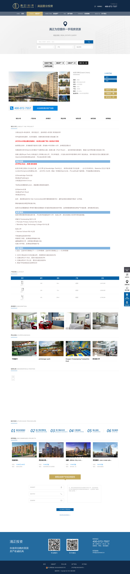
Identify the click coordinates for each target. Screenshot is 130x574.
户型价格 (33, 118)
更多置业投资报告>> (65, 515)
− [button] (13, 379)
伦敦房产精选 (48, 63)
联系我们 (99, 6)
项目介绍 (18, 118)
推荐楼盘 (108, 118)
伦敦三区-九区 (83, 63)
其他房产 (51, 13)
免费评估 (110, 90)
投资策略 (84, 13)
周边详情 (63, 118)
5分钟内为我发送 (65, 509)
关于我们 (100, 13)
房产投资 (68, 13)
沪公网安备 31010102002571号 (56, 567)
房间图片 (48, 118)
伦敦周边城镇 (48, 66)
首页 (20, 13)
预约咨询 (110, 97)
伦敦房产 (34, 13)
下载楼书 (110, 93)
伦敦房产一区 (60, 63)
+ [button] (13, 377)
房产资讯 (74, 564)
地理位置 (78, 118)
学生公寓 (63, 564)
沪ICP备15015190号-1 (77, 567)
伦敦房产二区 (72, 63)
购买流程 (93, 118)
